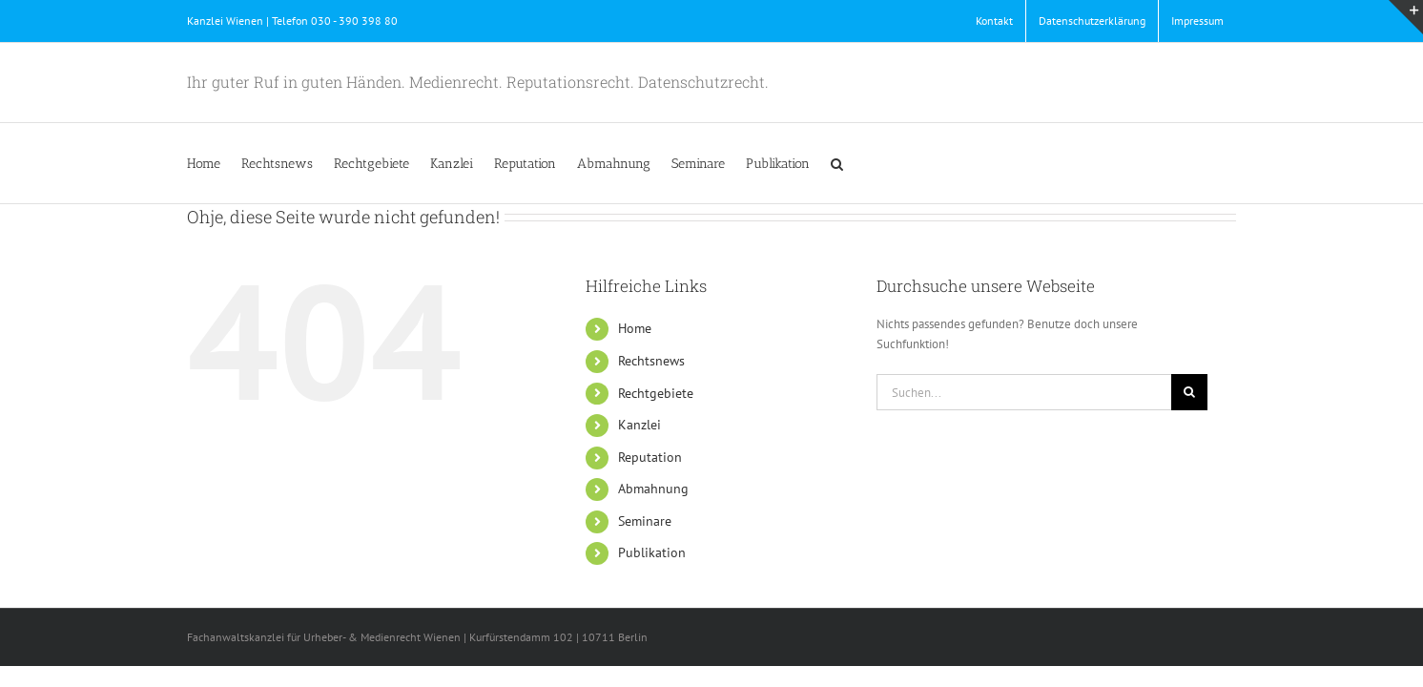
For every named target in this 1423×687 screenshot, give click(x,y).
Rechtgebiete (655, 393)
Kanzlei (639, 424)
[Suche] (1189, 392)
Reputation (650, 457)
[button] (1012, 163)
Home (634, 328)
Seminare (644, 521)
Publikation (652, 552)
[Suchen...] (1023, 392)
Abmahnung (653, 488)
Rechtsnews (651, 360)
